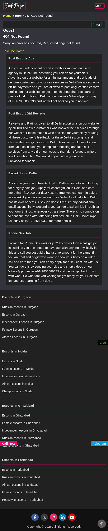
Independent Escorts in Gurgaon (23, 322)
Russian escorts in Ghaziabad (21, 438)
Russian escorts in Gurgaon (20, 307)
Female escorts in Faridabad (20, 492)
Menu (99, 6)
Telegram (99, 443)
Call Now (8, 443)
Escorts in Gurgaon (14, 314)
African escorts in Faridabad (20, 484)
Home (7, 15)
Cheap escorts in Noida (17, 391)
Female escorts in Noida (18, 368)
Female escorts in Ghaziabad (21, 423)
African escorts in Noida (17, 383)
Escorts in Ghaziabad (16, 415)
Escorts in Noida (12, 361)
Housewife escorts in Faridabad (22, 499)
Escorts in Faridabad (15, 469)
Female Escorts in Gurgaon (20, 329)
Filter (96, 24)
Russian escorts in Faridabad (21, 477)
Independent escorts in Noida (21, 376)
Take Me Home (13, 51)
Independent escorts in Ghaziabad (24, 430)
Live (103, 342)
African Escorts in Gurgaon (19, 337)
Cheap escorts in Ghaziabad (20, 445)
